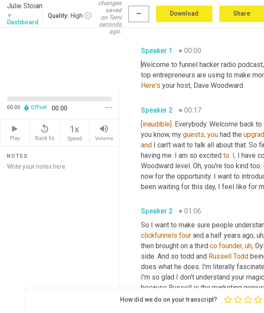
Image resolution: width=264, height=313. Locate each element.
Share (241, 13)
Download (184, 13)
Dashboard (23, 19)
